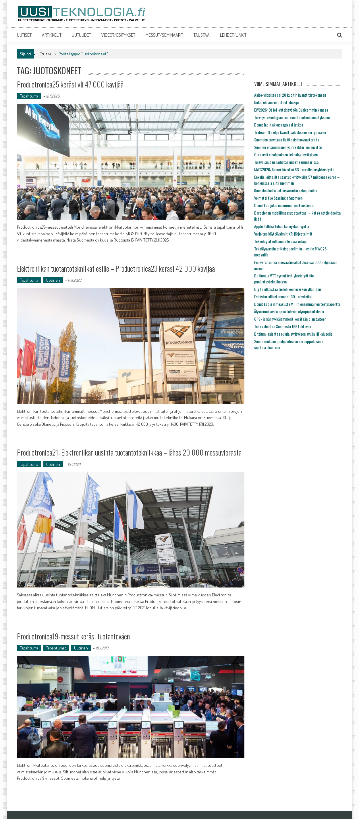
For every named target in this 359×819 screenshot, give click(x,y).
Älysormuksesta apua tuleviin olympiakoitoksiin (289, 311)
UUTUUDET (81, 35)
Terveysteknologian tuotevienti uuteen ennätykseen (292, 117)
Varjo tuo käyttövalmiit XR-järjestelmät (283, 234)
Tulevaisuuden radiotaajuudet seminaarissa (286, 162)
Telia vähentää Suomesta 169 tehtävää (282, 326)
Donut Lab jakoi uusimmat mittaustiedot (284, 205)
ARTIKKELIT (51, 35)
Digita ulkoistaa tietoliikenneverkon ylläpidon (287, 289)
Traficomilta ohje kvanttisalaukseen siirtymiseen (290, 132)
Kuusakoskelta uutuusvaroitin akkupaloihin (285, 190)
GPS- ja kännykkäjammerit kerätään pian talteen (290, 319)
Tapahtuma (29, 96)
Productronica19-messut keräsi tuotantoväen (73, 635)
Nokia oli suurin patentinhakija (276, 102)
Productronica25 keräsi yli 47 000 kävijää (71, 84)
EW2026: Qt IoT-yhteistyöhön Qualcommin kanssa (291, 110)
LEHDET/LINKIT (233, 35)
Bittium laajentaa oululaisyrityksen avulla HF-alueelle (293, 334)
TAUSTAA (202, 35)
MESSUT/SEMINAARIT (164, 35)
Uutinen (53, 280)
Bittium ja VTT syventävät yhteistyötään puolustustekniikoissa (284, 279)
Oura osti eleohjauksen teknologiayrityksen (286, 154)
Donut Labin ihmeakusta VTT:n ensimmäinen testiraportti (297, 304)
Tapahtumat (56, 647)
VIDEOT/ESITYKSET (118, 35)
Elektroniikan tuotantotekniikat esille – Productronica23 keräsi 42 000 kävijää (117, 268)
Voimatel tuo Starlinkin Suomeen (278, 198)
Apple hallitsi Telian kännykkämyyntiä (281, 226)
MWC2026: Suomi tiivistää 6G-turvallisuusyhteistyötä (294, 169)
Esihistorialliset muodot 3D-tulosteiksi (283, 296)
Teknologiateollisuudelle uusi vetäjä (280, 241)
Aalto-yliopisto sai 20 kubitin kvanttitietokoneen (290, 95)
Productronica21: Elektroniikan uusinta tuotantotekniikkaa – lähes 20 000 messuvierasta (129, 452)
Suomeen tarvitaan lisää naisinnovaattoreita (286, 140)
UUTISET (24, 35)
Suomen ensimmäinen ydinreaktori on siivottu (288, 147)
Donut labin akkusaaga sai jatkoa (278, 125)
